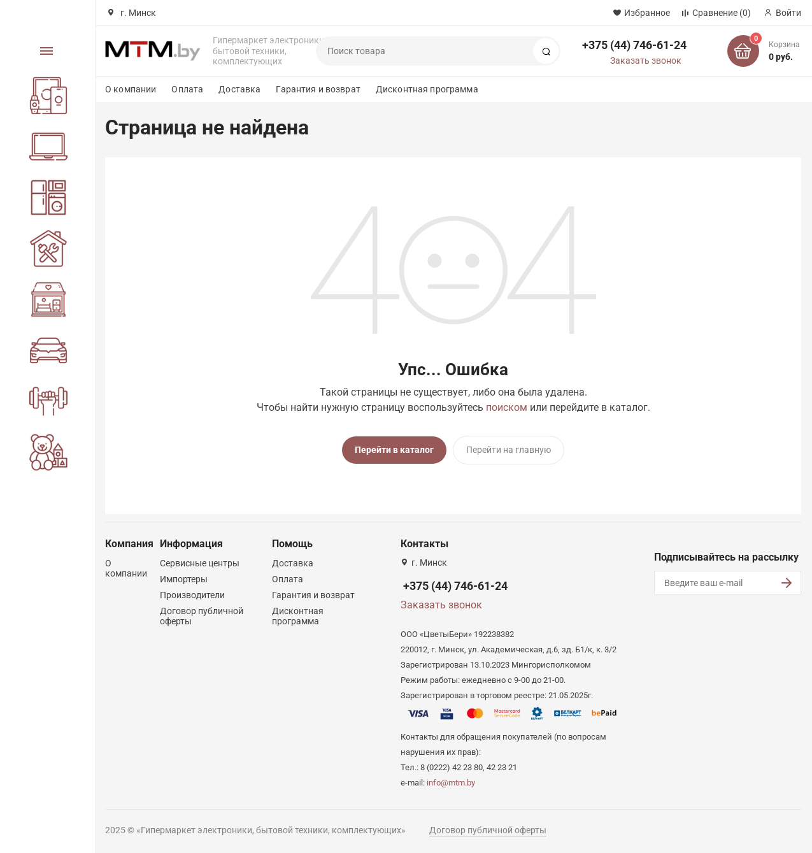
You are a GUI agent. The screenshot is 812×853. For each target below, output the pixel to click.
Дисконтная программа (427, 89)
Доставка (239, 89)
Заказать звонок (645, 60)
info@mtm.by (451, 782)
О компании (130, 89)
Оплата (187, 89)
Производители (192, 594)
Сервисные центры (199, 562)
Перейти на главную (508, 450)
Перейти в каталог (394, 450)
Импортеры (184, 578)
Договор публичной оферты (487, 829)
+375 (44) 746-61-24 (634, 45)
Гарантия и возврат (318, 89)
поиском (506, 407)
